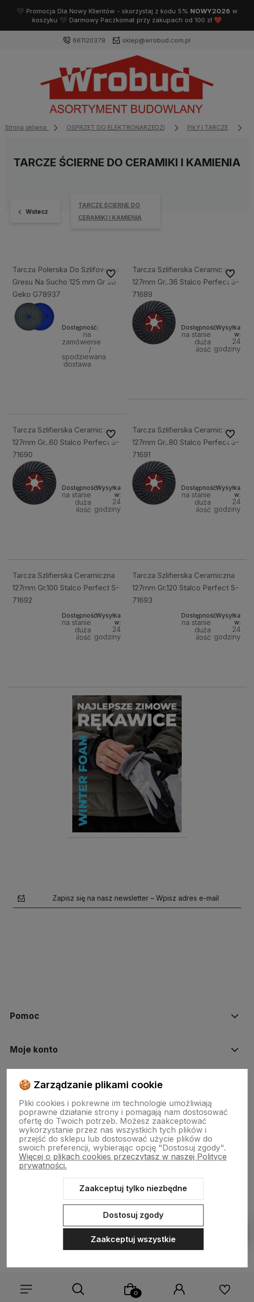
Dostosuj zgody (133, 1215)
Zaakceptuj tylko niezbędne (133, 1188)
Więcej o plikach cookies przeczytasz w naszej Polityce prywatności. (123, 1161)
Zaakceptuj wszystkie (133, 1239)
